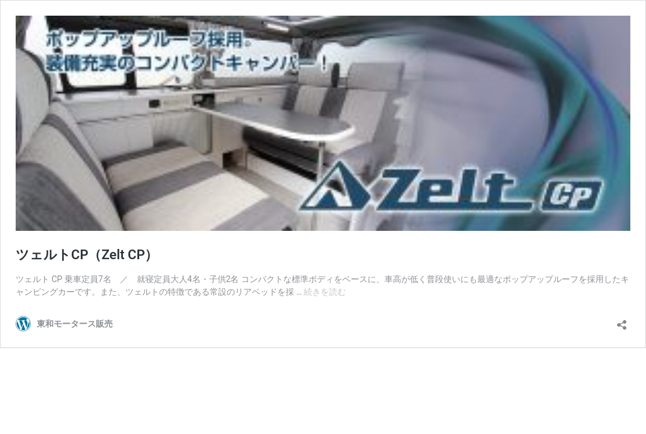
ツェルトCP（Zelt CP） (87, 254)
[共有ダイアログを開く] (621, 321)
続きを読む (325, 292)
